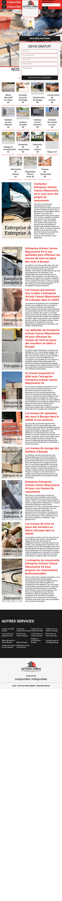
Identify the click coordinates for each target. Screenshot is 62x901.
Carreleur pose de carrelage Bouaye (52, 641)
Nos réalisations (40, 38)
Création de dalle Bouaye (8, 630)
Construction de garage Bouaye (7, 634)
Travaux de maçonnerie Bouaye (23, 630)
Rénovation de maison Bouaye (51, 634)
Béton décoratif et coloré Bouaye (8, 641)
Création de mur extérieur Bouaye (52, 630)
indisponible (11, 2)
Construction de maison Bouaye (37, 634)
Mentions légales (43, 686)
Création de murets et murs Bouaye (9, 646)
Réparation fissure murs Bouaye (23, 646)
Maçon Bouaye (21, 642)
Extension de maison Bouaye (22, 634)
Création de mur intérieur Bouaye (37, 630)
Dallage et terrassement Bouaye (36, 640)
